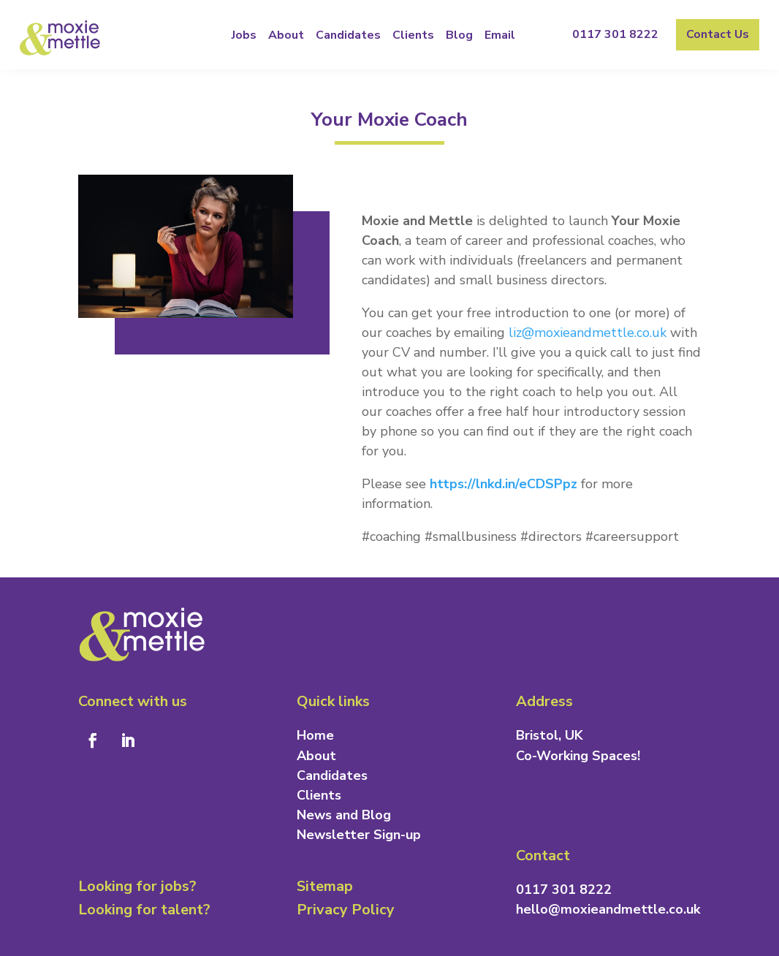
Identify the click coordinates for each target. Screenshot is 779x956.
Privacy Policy (346, 909)
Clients (413, 35)
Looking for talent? (144, 909)
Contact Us (717, 34)
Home (315, 735)
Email (499, 35)
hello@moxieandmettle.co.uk (608, 909)
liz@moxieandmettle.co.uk (587, 332)
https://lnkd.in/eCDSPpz (503, 484)
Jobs (244, 35)
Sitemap (325, 886)
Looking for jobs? (137, 886)
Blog (459, 35)
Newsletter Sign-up (359, 834)
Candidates (348, 35)
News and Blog (344, 815)
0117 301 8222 (615, 34)
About (286, 35)
